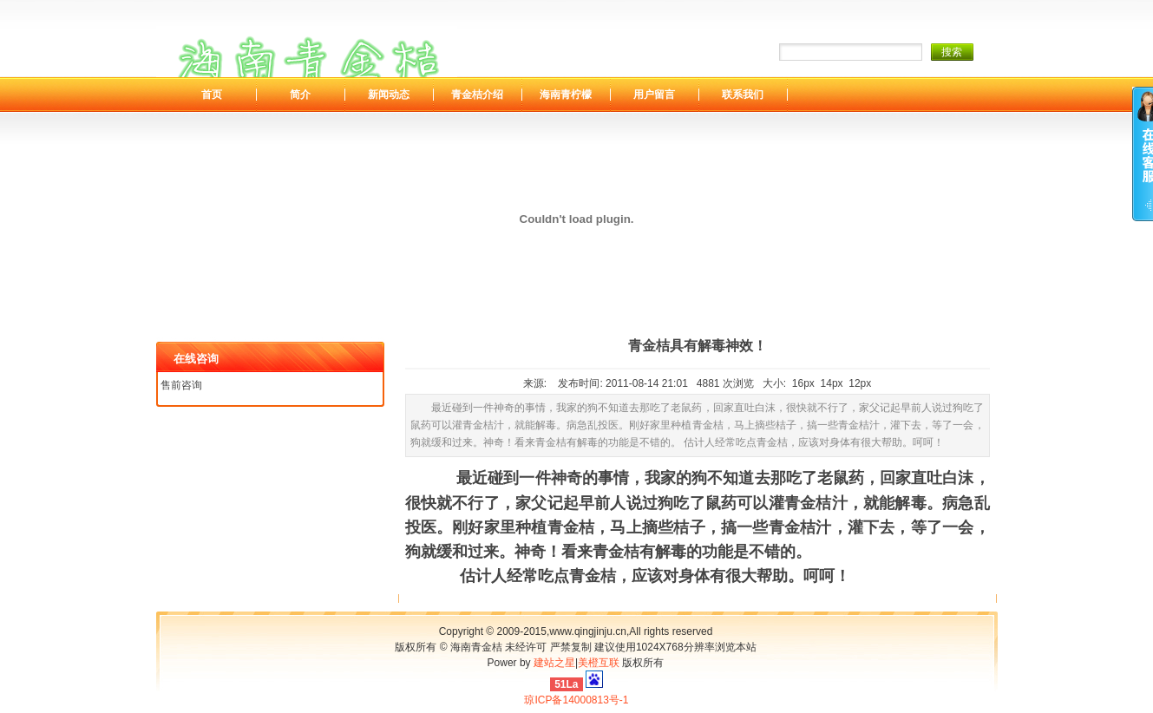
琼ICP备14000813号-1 (576, 700)
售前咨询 (181, 385)
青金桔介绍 (477, 94)
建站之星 (554, 663)
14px (832, 383)
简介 (300, 94)
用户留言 (654, 94)
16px (803, 383)
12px (859, 383)
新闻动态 (388, 94)
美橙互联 (598, 663)
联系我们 (742, 94)
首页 (211, 94)
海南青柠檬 (566, 94)
